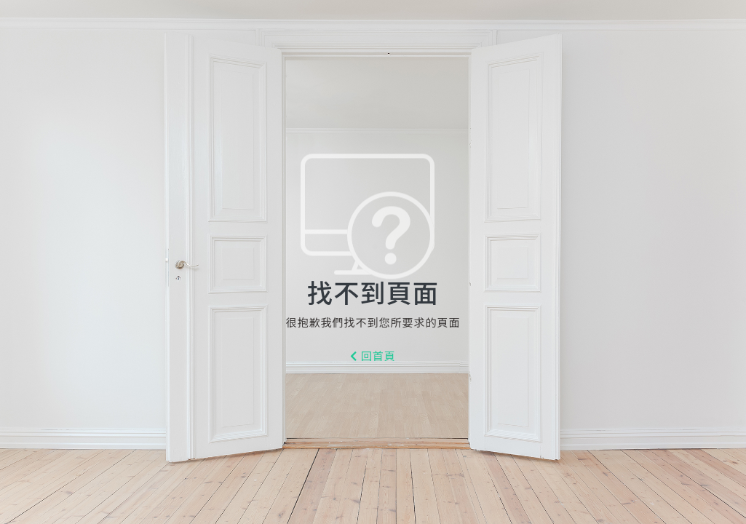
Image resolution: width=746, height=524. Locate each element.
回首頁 (373, 356)
